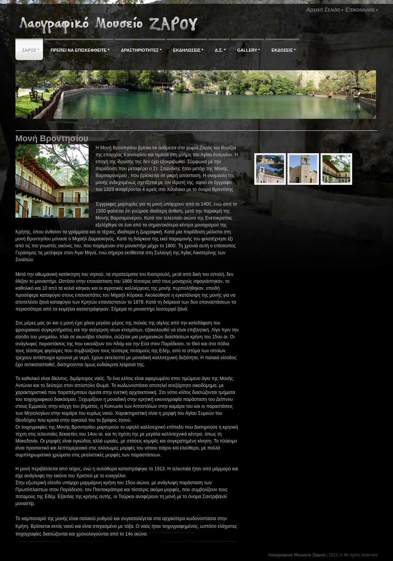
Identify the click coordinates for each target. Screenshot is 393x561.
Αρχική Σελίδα (323, 10)
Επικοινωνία (360, 10)
